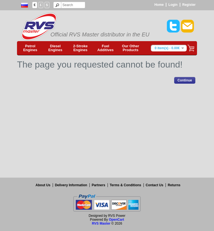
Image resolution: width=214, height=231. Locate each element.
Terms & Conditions (125, 185)
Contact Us (154, 185)
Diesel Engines (55, 48)
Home (159, 5)
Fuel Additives (105, 48)
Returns (174, 185)
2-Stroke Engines (80, 48)
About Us (43, 185)
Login (172, 5)
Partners (98, 185)
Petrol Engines (30, 48)
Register (189, 5)
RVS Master (101, 223)
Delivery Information (71, 185)
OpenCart (116, 220)
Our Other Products (130, 48)
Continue (184, 80)
